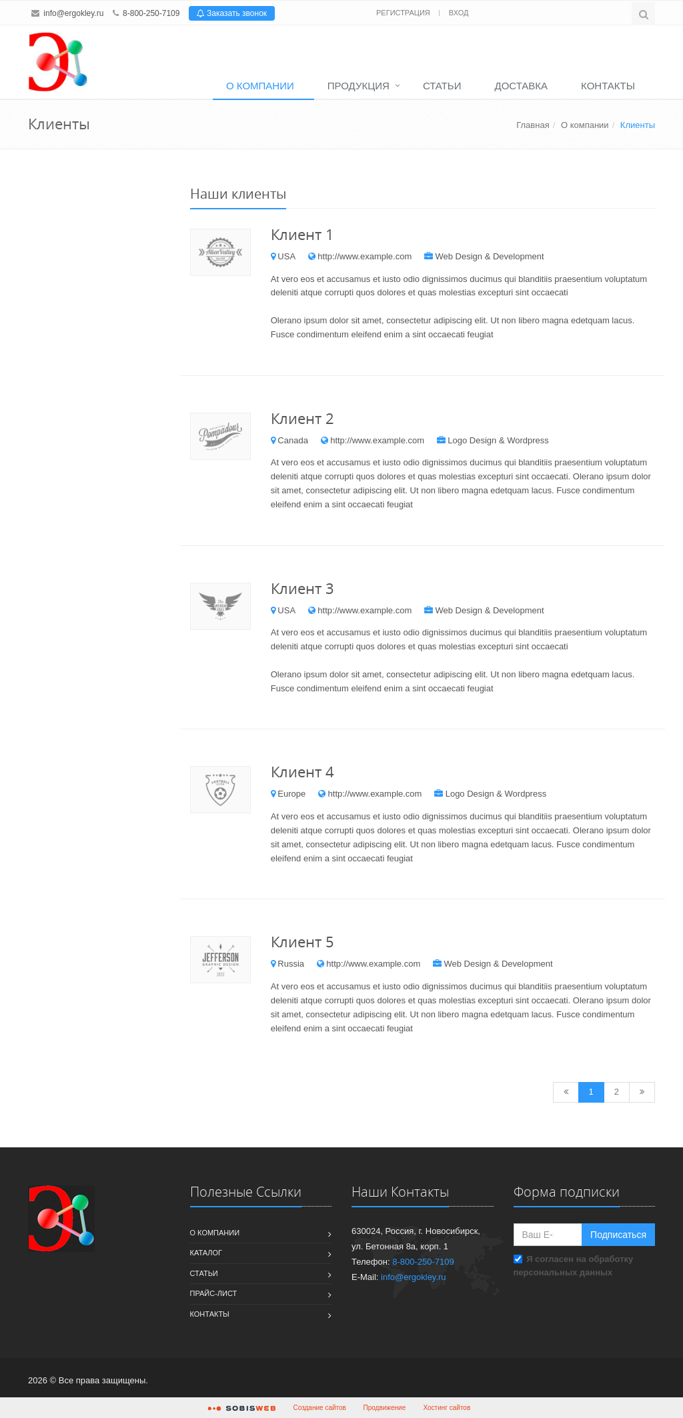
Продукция (358, 85)
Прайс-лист (213, 1293)
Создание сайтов (319, 1407)
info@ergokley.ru (73, 13)
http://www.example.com (364, 256)
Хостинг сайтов (447, 1407)
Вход (459, 13)
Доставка (521, 85)
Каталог (206, 1253)
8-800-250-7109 (151, 13)
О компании (260, 85)
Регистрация (404, 13)
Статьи (442, 85)
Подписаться (618, 1234)
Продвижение (385, 1407)
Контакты (608, 85)
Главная (532, 125)
